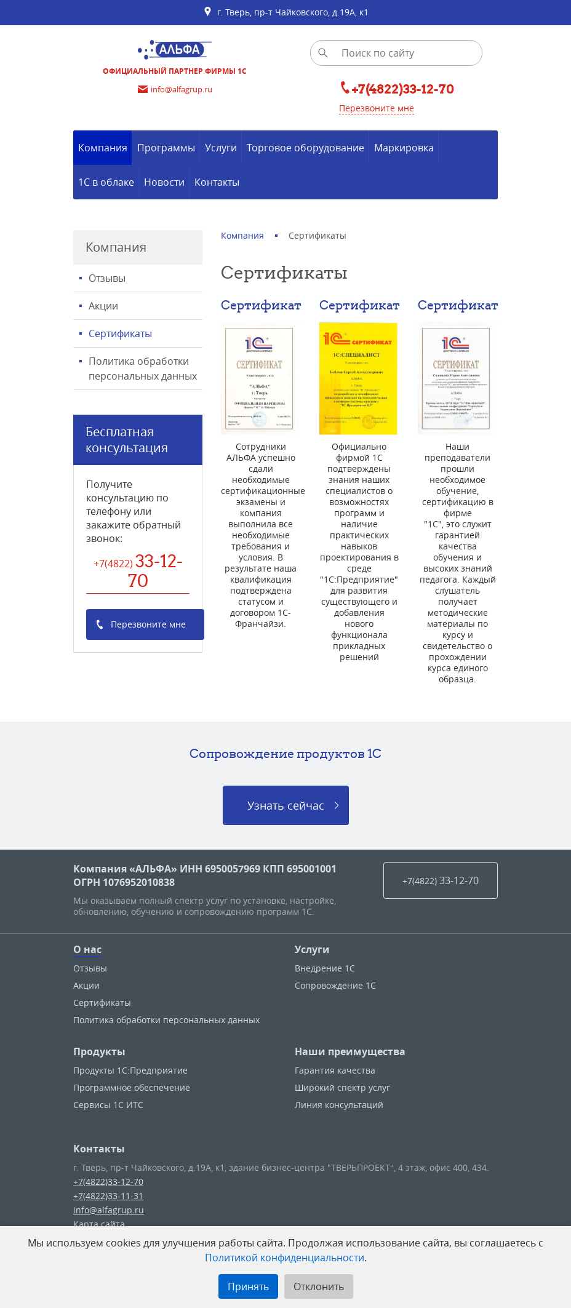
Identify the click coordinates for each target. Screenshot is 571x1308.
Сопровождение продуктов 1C (285, 753)
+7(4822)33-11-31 (108, 1196)
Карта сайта (99, 1224)
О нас (87, 949)
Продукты (99, 1051)
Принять (248, 1286)
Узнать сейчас (285, 805)
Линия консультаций (339, 1105)
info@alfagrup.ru (108, 1210)
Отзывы (107, 278)
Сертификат (261, 305)
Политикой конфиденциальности (284, 1257)
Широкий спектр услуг (342, 1087)
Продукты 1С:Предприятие (130, 1070)
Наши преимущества (350, 1051)
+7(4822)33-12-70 (108, 1181)
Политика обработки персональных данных (143, 368)
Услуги (312, 949)
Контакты (99, 1148)
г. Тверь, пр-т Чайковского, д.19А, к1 (286, 12)
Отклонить (318, 1286)
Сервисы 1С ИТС (108, 1105)
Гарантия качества (335, 1070)
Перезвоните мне (376, 108)
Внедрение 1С (325, 968)
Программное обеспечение (131, 1087)
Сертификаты (120, 333)
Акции (103, 306)
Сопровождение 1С (335, 985)
